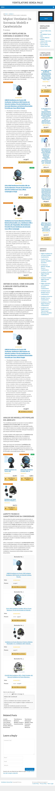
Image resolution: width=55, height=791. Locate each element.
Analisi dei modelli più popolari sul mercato (15, 711)
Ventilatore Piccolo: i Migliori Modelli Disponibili (46, 274)
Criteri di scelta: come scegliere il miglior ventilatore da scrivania (18, 708)
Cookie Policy (35, 789)
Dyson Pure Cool (45, 46)
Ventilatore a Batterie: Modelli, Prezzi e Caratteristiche (18, 727)
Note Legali (50, 789)
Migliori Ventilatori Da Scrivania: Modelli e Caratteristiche (46, 255)
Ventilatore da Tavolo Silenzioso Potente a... (10, 505)
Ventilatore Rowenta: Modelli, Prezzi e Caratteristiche (46, 298)
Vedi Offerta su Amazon (26, 164)
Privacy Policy (43, 789)
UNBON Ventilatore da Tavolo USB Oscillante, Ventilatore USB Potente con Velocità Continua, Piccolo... (18, 580)
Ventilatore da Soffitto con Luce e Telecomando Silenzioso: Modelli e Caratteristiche (46, 311)
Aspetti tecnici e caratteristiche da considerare (16, 713)
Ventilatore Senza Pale (27, 2)
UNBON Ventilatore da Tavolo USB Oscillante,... (10, 476)
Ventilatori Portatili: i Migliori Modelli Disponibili (46, 279)
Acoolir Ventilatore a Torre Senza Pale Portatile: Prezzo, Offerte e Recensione (8, 728)
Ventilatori (11, 13)
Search (46, 18)
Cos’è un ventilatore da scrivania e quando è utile (17, 706)
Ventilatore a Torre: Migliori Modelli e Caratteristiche (46, 303)
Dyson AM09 (44, 44)
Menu (2, 7)
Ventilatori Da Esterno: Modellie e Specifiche (46, 261)
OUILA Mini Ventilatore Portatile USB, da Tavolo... (27, 476)
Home (6, 13)
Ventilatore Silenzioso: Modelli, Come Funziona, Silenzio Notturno (29, 728)
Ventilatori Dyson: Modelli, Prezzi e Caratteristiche (45, 292)
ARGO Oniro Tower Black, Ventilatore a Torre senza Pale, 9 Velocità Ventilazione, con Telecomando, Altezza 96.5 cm (46, 226)
